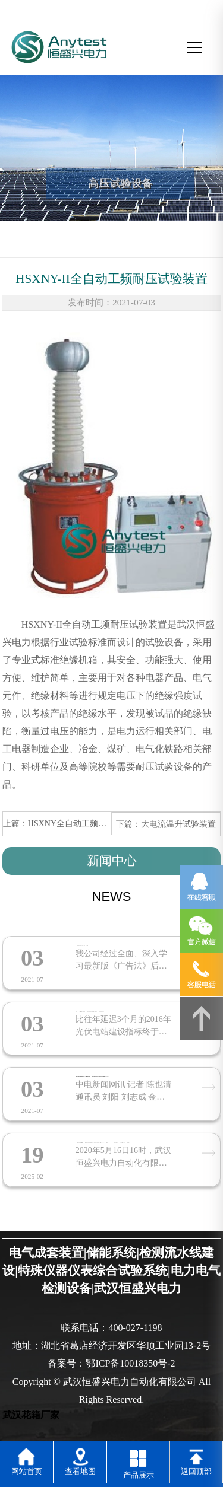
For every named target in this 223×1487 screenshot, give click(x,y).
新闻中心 (112, 861)
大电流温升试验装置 (178, 824)
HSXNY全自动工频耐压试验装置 (88, 823)
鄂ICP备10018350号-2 (130, 1363)
